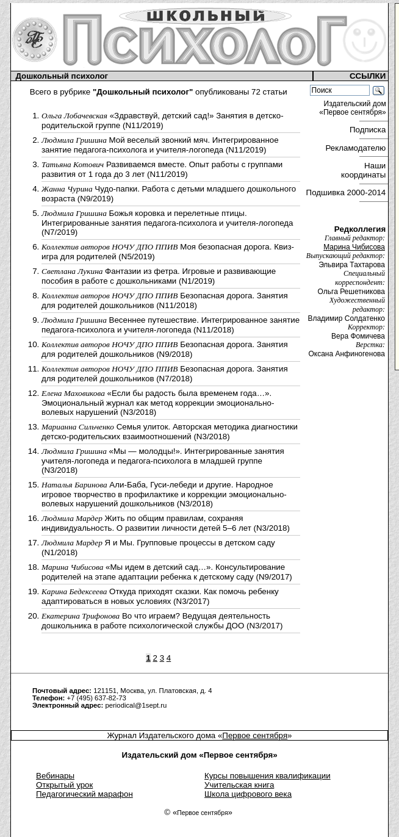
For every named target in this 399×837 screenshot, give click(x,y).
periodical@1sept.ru (136, 705)
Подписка (369, 129)
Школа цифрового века (248, 794)
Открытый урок (64, 784)
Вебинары (55, 775)
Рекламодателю (357, 148)
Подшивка (346, 192)
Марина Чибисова (354, 247)
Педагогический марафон (84, 794)
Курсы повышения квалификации (267, 775)
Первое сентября (254, 735)
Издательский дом (353, 108)
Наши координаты (364, 170)
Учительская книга (239, 784)
